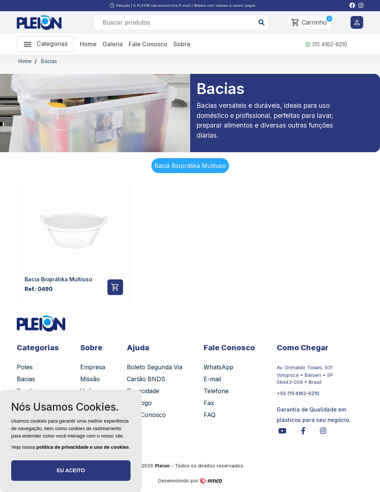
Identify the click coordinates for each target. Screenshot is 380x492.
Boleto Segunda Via (154, 367)
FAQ (210, 415)
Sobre (182, 44)
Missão (90, 379)
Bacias (48, 61)
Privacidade (143, 391)
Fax (209, 403)
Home (88, 44)
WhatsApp (218, 367)
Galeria (113, 44)
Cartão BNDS (146, 379)
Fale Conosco (148, 44)
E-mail (212, 379)
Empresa (92, 367)
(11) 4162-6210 (326, 44)
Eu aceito (71, 470)
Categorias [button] (45, 44)
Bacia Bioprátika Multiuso (190, 165)
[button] (352, 5)
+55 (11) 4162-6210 (298, 393)
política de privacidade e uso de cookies (82, 447)
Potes (25, 367)
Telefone (216, 391)
